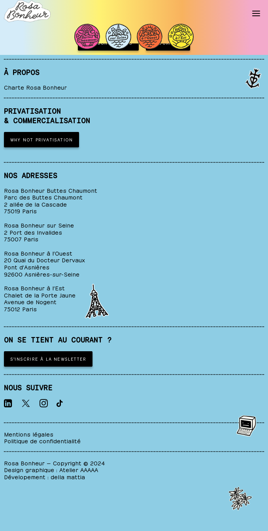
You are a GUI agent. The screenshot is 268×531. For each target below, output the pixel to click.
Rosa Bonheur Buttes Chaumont (50, 190)
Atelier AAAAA (78, 469)
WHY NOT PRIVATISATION (41, 139)
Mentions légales (28, 433)
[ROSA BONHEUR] (27, 11)
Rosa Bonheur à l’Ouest (38, 252)
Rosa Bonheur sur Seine (39, 224)
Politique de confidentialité (42, 440)
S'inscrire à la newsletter (48, 359)
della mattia (68, 476)
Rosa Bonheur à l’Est (34, 287)
